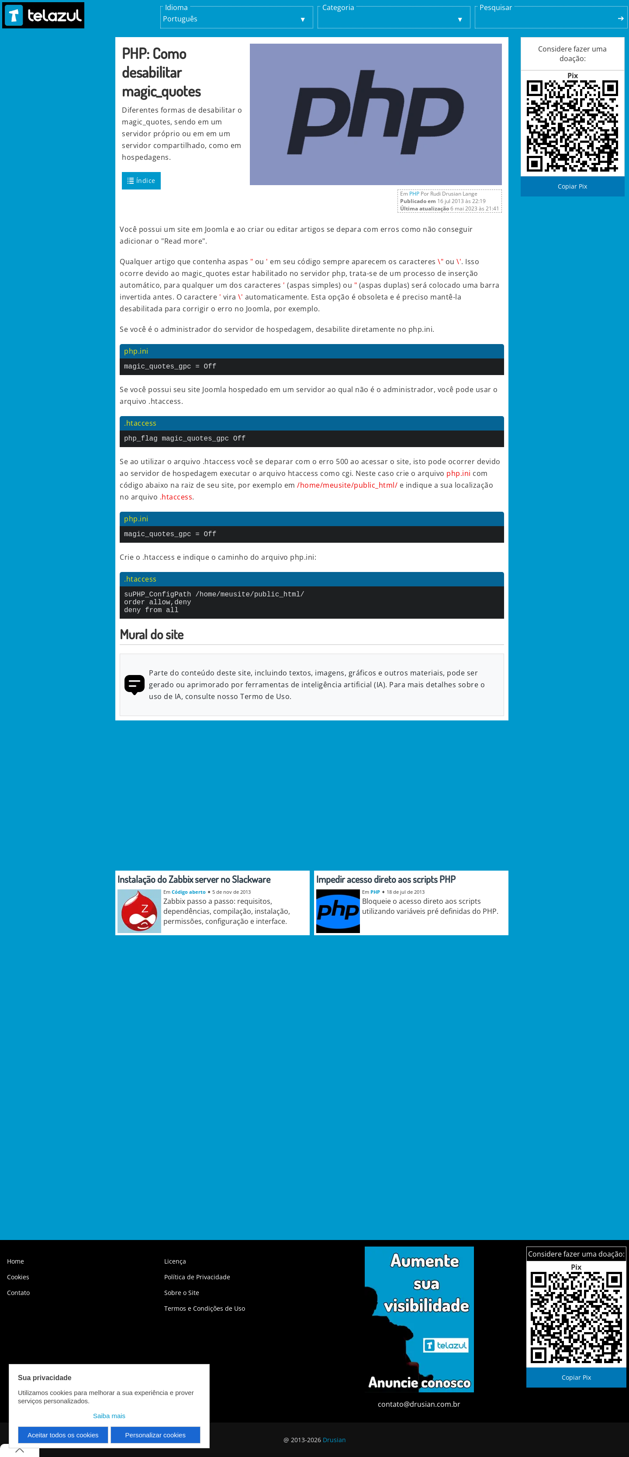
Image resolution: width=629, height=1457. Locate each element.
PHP (414, 193)
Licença (175, 1261)
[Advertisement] (56, 183)
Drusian (334, 1440)
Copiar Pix (572, 186)
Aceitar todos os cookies (63, 1435)
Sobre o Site (181, 1292)
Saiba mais (109, 1415)
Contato (18, 1292)
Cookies (18, 1277)
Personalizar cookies (155, 1435)
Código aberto (189, 902)
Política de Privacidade (197, 1277)
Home (15, 1261)
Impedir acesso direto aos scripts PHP (386, 889)
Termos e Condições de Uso (204, 1308)
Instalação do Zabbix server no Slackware (194, 889)
